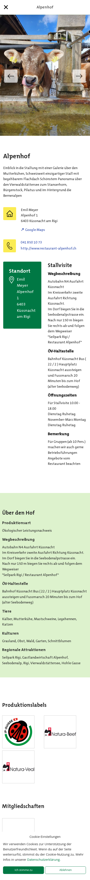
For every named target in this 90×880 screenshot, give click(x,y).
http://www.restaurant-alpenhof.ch (48, 248)
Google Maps (35, 229)
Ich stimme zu (24, 870)
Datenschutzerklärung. (44, 859)
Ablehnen (65, 870)
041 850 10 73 (31, 242)
